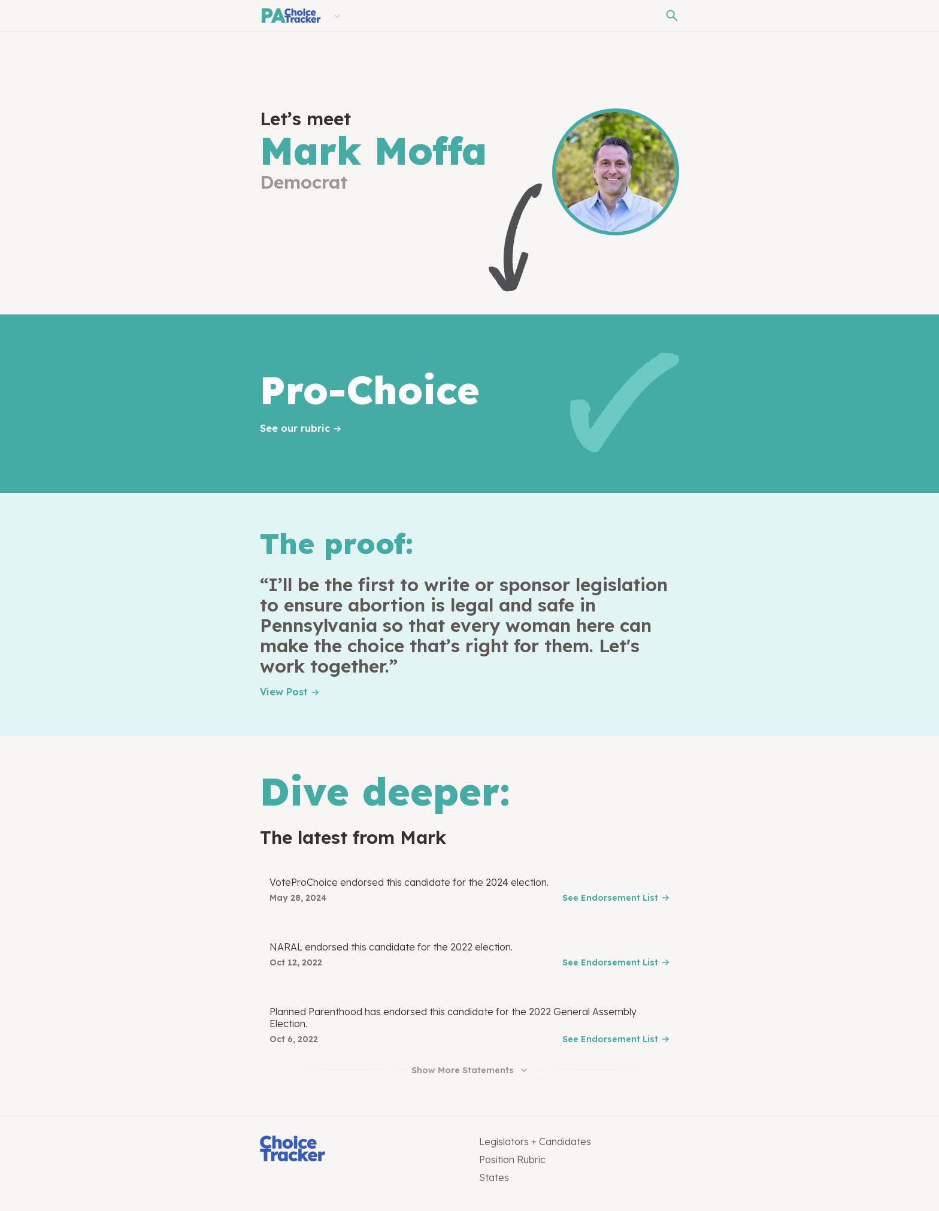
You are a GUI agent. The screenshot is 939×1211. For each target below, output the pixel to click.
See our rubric (295, 428)
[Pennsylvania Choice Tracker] (290, 16)
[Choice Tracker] (360, 1150)
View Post (284, 692)
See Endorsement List (610, 897)
